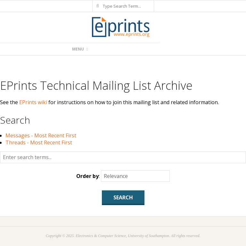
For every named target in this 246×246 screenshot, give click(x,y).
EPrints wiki (33, 102)
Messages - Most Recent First (40, 135)
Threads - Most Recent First (38, 142)
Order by (87, 176)
